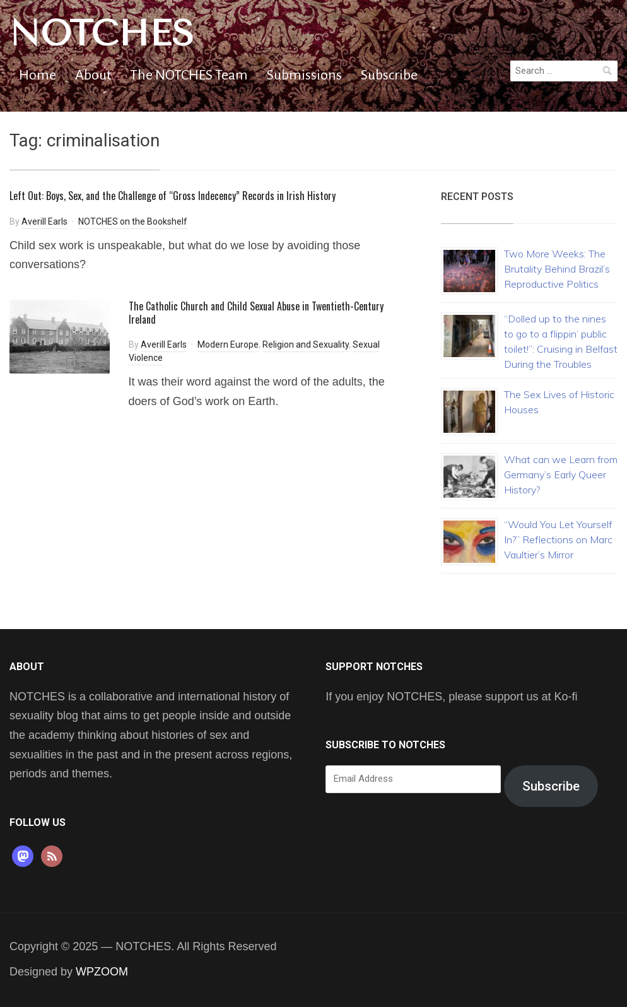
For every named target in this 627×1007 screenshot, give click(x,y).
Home (37, 75)
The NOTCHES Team (189, 75)
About (93, 75)
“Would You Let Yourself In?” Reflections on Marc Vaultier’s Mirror (558, 539)
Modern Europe (228, 344)
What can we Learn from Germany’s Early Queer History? (561, 474)
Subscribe (389, 75)
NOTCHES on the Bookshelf (132, 221)
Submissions (304, 75)
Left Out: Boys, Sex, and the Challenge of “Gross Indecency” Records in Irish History (172, 195)
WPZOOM (102, 971)
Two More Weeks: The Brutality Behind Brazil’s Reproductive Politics (557, 268)
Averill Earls (44, 221)
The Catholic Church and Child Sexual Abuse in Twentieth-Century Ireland (256, 312)
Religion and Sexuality (305, 344)
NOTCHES (101, 33)
